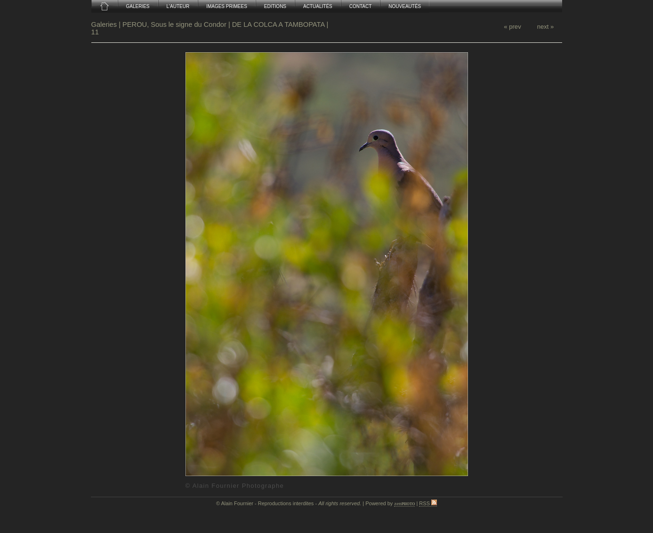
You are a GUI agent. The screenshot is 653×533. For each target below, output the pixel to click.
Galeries (105, 24)
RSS (428, 503)
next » (545, 26)
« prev (512, 26)
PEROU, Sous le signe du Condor (174, 24)
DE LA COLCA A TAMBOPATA (278, 24)
